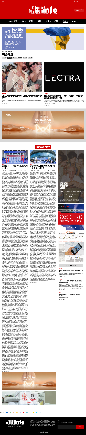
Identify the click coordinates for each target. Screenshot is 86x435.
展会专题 (9, 58)
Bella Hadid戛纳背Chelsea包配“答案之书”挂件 (22, 97)
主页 (3, 51)
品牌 (60, 293)
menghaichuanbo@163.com (15, 426)
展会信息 (14, 58)
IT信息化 (46, 94)
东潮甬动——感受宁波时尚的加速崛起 (15, 167)
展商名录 (30, 58)
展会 (6, 51)
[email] (67, 427)
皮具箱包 (4, 93)
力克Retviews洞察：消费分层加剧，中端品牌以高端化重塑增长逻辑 (63, 97)
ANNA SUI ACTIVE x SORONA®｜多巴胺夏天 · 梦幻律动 (70, 295)
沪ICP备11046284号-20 (43, 432)
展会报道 (20, 58)
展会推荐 (25, 58)
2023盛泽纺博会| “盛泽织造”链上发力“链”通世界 (42, 167)
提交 (80, 427)
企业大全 (4, 58)
